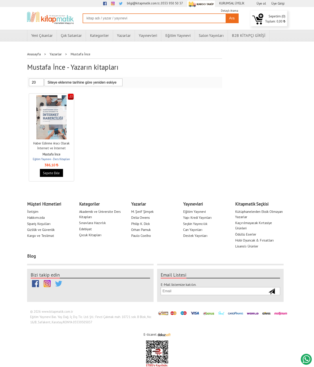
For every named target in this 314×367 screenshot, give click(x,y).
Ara (232, 18)
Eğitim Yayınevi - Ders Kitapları (51, 159)
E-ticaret (150, 334)
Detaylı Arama (229, 11)
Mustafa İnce (51, 154)
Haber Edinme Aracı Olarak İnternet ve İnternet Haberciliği (51, 148)
